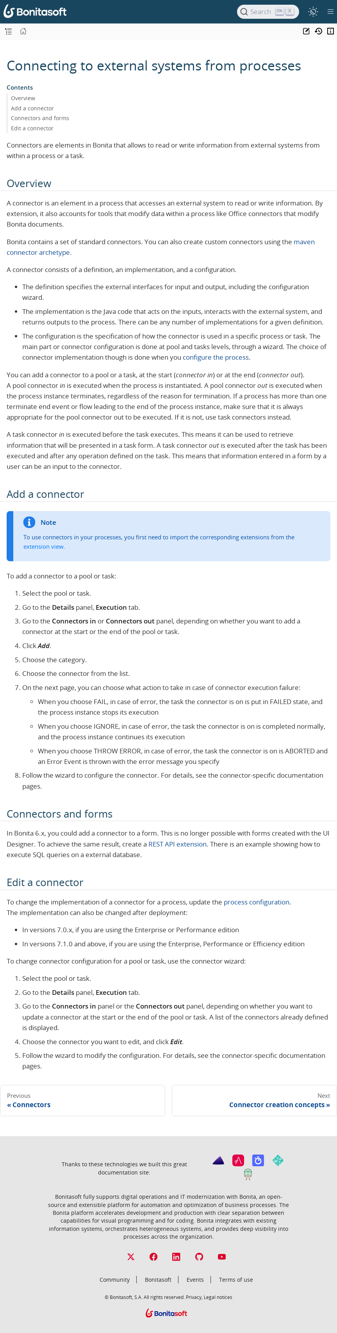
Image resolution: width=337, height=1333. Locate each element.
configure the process (216, 357)
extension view (43, 546)
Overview (23, 98)
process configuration (256, 901)
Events (195, 1279)
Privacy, (194, 1297)
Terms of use (236, 1279)
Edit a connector (32, 128)
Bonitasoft (158, 1279)
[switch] (313, 11)
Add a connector (32, 108)
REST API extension (177, 843)
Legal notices (218, 1297)
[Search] (268, 12)
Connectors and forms (40, 118)
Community (115, 1279)
